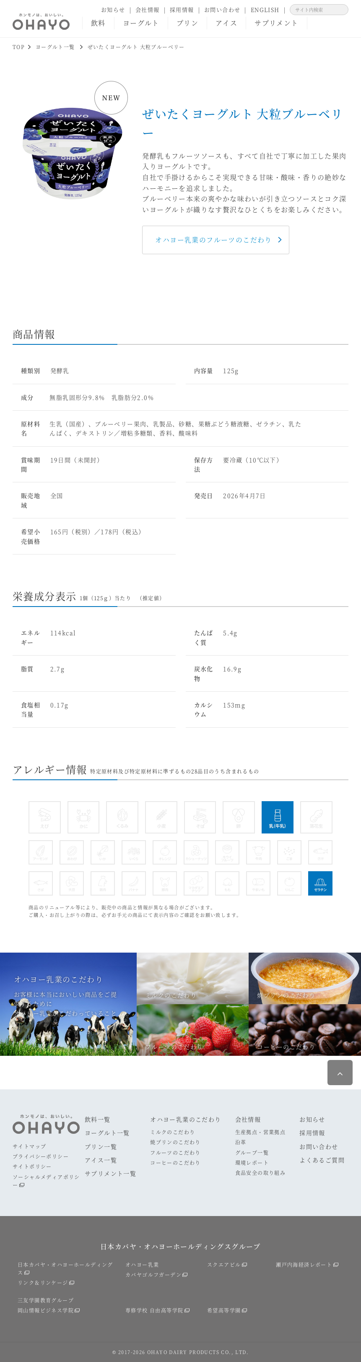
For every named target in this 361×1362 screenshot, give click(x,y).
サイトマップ (29, 1146)
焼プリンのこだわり (175, 1142)
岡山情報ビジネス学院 (46, 1310)
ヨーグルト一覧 (107, 1132)
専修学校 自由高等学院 (154, 1310)
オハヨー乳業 (142, 1264)
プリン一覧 (101, 1146)
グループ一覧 (252, 1152)
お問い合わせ (222, 9)
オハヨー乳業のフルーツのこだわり (213, 240)
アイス (226, 23)
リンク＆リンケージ (43, 1282)
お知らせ (113, 9)
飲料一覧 (98, 1119)
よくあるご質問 (322, 1160)
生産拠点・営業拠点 (260, 1131)
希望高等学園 (224, 1310)
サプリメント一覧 (110, 1173)
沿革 (241, 1142)
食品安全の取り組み (260, 1172)
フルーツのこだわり (175, 1152)
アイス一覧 (101, 1160)
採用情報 (182, 9)
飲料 (98, 23)
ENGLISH (265, 9)
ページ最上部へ (340, 1072)
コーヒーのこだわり (175, 1162)
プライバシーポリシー (41, 1156)
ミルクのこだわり (172, 1131)
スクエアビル (224, 1264)
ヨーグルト (141, 23)
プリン (187, 23)
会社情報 (147, 9)
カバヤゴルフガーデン (153, 1274)
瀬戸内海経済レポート (304, 1264)
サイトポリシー (32, 1166)
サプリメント (276, 23)
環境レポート (252, 1162)
